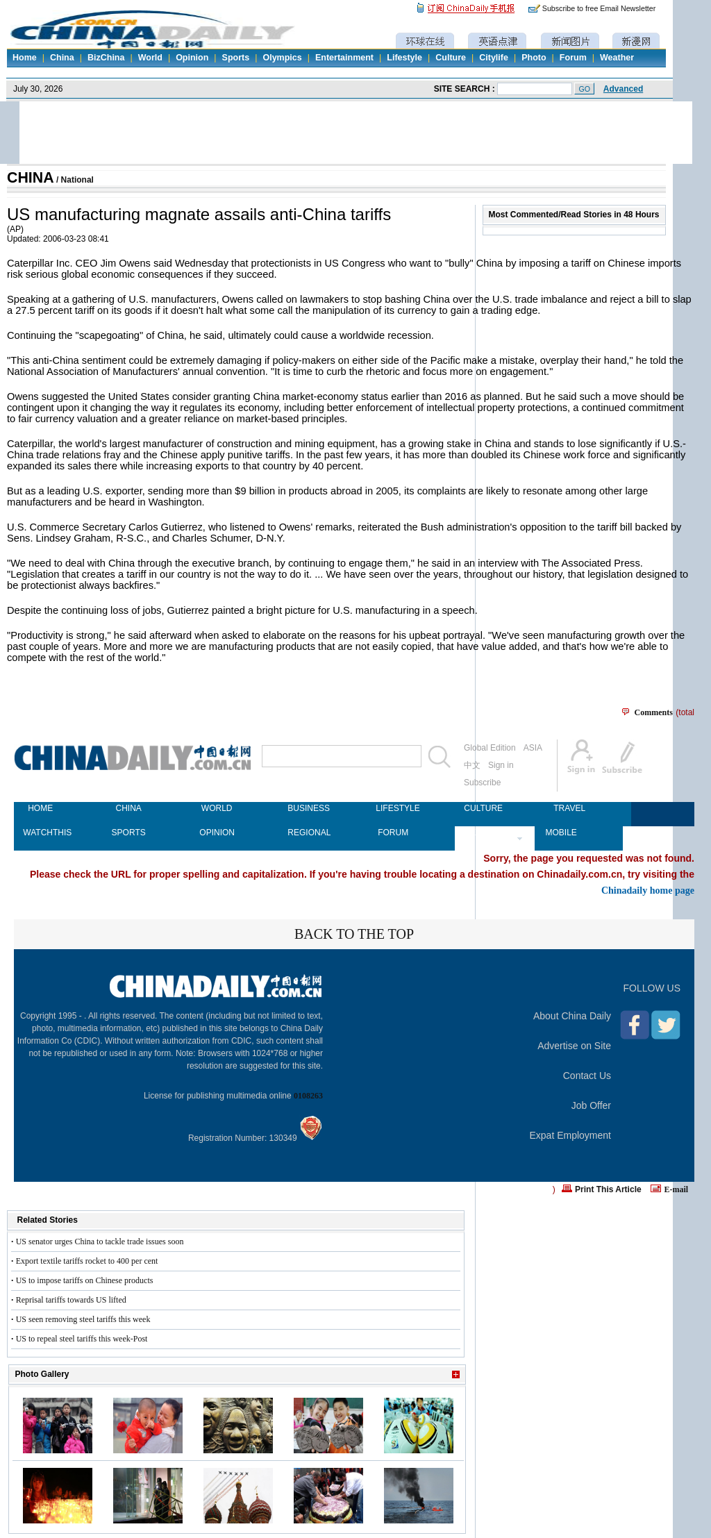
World (150, 57)
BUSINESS (304, 808)
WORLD (217, 808)
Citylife (493, 57)
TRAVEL (569, 808)
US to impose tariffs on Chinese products (84, 1280)
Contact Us (587, 1075)
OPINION (216, 832)
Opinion (192, 57)
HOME (40, 808)
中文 (472, 765)
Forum (573, 57)
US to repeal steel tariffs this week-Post (82, 1339)
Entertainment (344, 57)
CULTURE (481, 808)
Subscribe (482, 782)
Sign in (501, 765)
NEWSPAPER (481, 832)
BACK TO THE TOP (354, 934)
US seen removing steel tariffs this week (83, 1319)
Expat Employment (571, 1135)
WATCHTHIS (40, 832)
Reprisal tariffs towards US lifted (71, 1300)
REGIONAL (304, 832)
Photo (533, 57)
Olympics (281, 57)
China (62, 57)
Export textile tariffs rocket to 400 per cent (87, 1261)
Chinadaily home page (647, 890)
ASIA (533, 748)
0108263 (308, 1096)
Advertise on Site (574, 1045)
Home (24, 57)
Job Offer (591, 1105)
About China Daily (572, 1015)
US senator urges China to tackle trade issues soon (100, 1241)
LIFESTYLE (393, 808)
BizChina (105, 57)
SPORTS (129, 832)
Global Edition (490, 748)
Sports (236, 57)
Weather (617, 57)
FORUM (393, 832)
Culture (450, 57)
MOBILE (560, 832)
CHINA (30, 177)
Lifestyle (404, 57)
